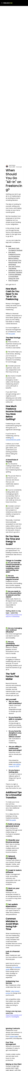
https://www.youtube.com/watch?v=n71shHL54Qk (14, 615)
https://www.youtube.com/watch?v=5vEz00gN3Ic (14, 1016)
